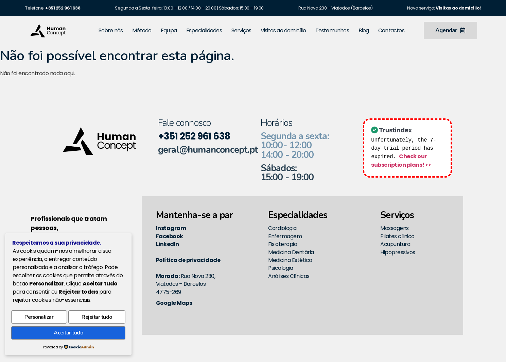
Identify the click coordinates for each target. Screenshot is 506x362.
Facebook (169, 236)
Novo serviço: (444, 8)
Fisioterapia (282, 244)
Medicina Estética (290, 260)
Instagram (171, 228)
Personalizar (39, 319)
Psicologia (280, 268)
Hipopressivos (397, 252)
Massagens (394, 228)
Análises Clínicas (289, 276)
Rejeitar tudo (96, 319)
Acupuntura (395, 244)
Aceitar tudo (68, 333)
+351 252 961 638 (194, 136)
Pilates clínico (397, 236)
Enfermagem (285, 236)
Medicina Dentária (291, 252)
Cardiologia (282, 228)
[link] (62, 8)
